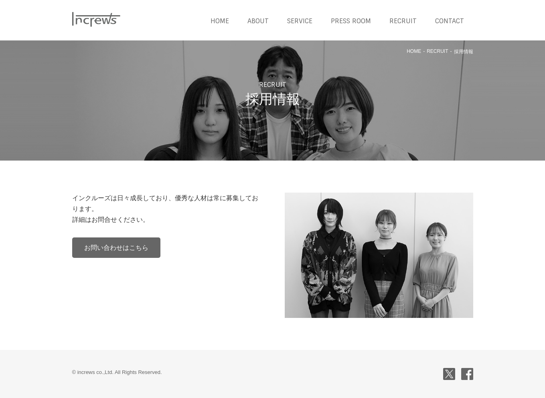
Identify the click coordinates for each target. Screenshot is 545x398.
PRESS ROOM (351, 21)
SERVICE (299, 21)
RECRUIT (403, 21)
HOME (220, 21)
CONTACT (449, 21)
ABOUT (258, 21)
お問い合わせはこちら (116, 247)
